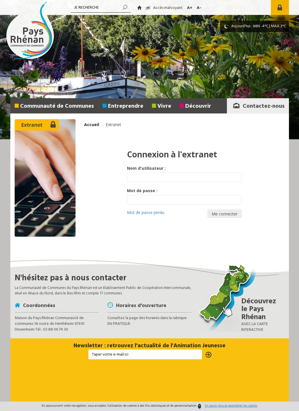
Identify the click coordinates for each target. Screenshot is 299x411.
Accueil (91, 124)
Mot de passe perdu (145, 212)
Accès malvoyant (164, 8)
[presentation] (149, 381)
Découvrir (198, 106)
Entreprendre (125, 106)
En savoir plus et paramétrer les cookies (231, 405)
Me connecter (225, 214)
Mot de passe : (142, 190)
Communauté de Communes (57, 106)
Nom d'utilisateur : (146, 168)
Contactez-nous (259, 106)
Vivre (164, 106)
